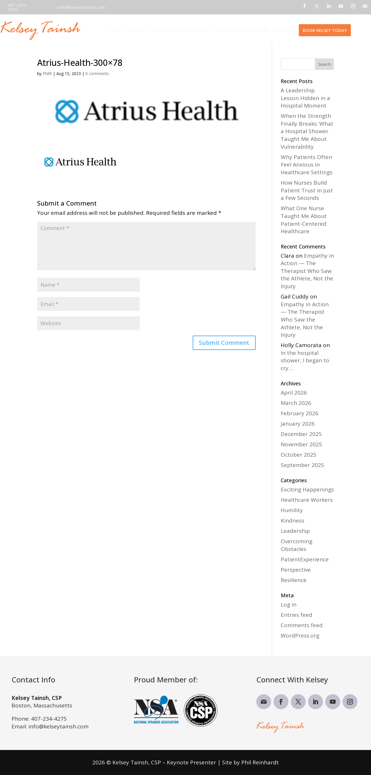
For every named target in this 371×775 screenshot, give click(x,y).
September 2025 (302, 465)
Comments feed (302, 625)
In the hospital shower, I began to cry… (305, 360)
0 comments (97, 73)
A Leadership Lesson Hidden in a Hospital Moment (305, 98)
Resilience (294, 580)
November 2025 (301, 444)
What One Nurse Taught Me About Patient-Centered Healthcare (304, 219)
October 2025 (298, 454)
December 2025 (301, 434)
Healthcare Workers (307, 500)
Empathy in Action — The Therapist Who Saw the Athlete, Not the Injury (307, 271)
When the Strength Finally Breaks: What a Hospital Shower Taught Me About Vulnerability (307, 131)
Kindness (292, 520)
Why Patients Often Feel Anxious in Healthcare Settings (306, 164)
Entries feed (296, 615)
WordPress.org (300, 635)
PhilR (47, 73)
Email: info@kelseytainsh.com (50, 726)
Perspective (296, 569)
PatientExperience (305, 559)
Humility (292, 510)
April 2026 (294, 392)
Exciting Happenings (307, 489)
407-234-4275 (49, 718)
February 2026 (299, 413)
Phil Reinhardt (260, 762)
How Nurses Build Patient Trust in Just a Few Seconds (307, 190)
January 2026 (298, 423)
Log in (289, 604)
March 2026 (296, 403)
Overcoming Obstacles (296, 545)
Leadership (295, 531)
